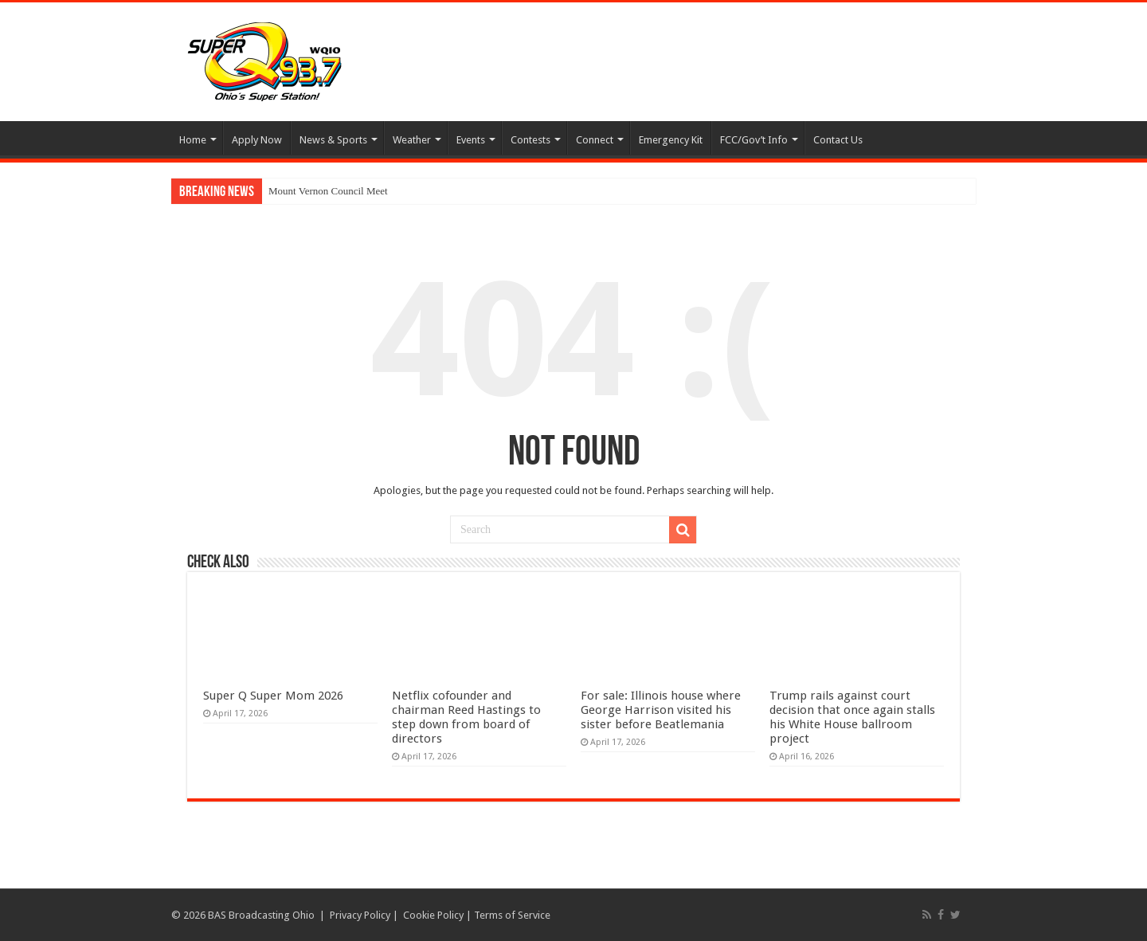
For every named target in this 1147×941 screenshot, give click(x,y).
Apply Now (257, 140)
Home (192, 140)
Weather (412, 140)
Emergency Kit (671, 140)
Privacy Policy (360, 915)
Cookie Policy (433, 915)
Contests (530, 140)
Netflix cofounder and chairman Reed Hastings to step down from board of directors (466, 717)
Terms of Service (512, 915)
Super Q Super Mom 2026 (273, 695)
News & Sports (333, 140)
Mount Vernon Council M (321, 191)
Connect (594, 140)
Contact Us (838, 140)
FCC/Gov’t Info (754, 140)
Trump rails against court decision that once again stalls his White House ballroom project (852, 717)
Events (470, 140)
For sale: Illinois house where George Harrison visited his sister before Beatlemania (661, 709)
